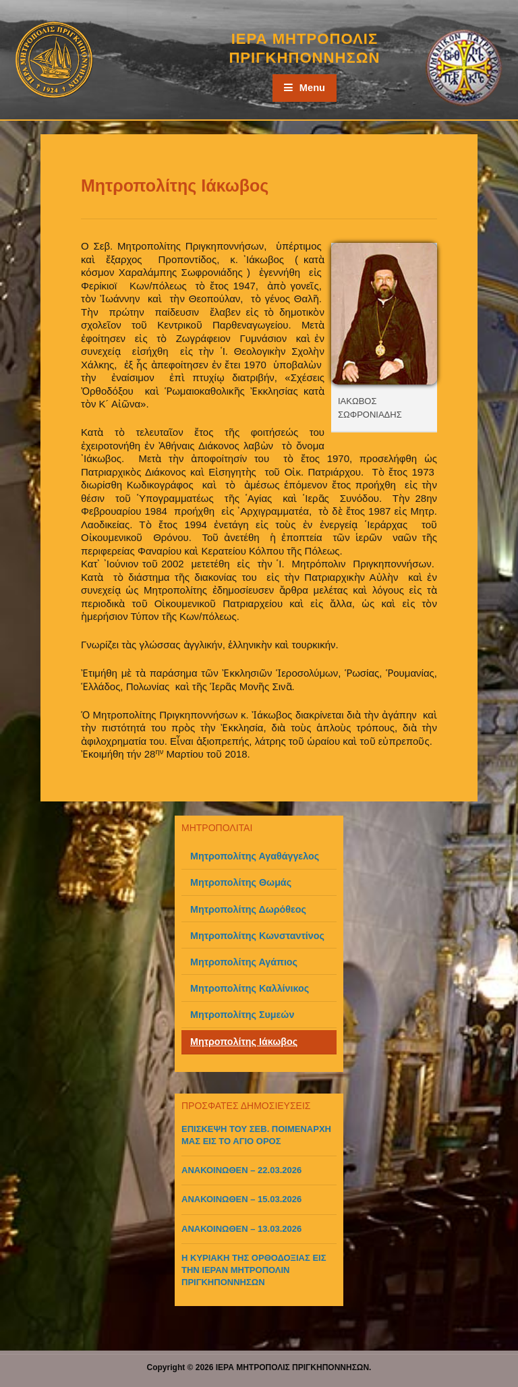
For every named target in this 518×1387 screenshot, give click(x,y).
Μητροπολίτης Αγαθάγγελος (254, 856)
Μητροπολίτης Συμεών (242, 1014)
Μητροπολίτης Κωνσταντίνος (257, 935)
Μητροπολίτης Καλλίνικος (249, 988)
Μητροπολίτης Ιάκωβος (243, 1041)
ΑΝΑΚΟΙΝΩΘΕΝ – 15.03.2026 (241, 1199)
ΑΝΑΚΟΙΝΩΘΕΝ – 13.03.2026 (241, 1229)
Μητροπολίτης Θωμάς (240, 882)
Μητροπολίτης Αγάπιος (243, 962)
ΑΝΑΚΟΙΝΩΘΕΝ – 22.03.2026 (241, 1170)
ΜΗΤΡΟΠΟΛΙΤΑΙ (216, 827)
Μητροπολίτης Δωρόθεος (248, 909)
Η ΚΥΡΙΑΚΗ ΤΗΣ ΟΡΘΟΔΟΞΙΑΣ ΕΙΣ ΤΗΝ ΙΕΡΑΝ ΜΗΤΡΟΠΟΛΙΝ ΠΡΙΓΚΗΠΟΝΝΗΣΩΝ (253, 1270)
